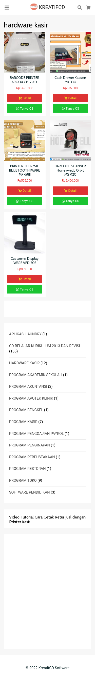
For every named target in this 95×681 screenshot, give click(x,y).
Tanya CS (24, 108)
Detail (24, 98)
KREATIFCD (47, 7)
